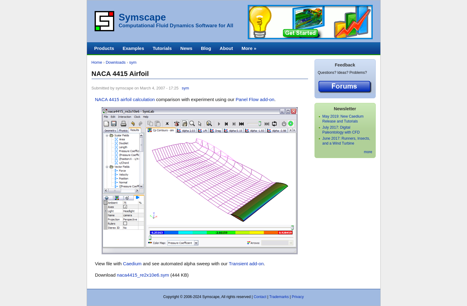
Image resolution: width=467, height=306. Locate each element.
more (368, 152)
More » (249, 48)
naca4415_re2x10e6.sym (143, 275)
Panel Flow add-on (254, 99)
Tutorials (162, 48)
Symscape (142, 17)
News (186, 48)
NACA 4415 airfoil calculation (125, 99)
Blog (206, 48)
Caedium (132, 263)
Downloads (116, 62)
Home (97, 62)
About (226, 48)
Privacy (298, 297)
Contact (260, 297)
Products (104, 48)
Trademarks (279, 297)
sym (133, 62)
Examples (133, 48)
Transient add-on (246, 263)
